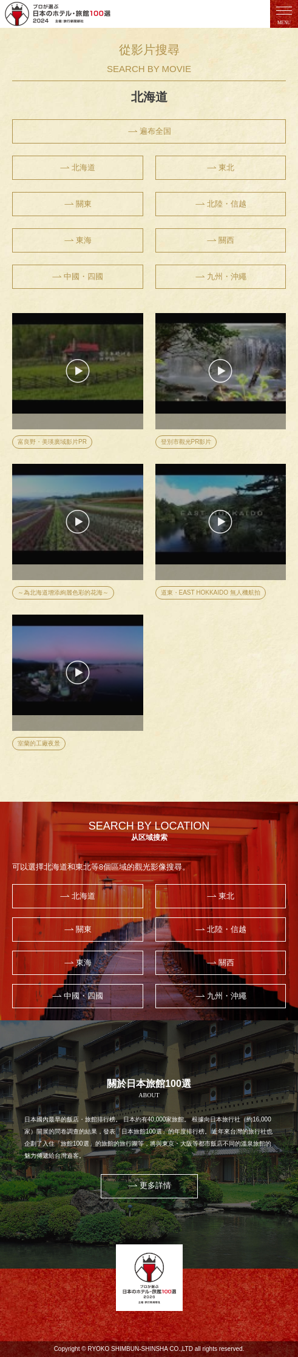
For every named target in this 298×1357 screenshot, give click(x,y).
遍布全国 (149, 131)
